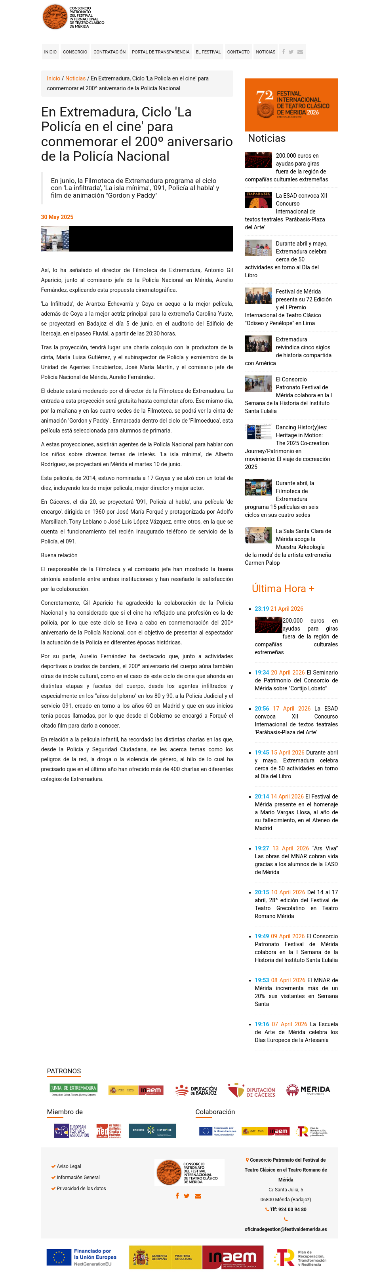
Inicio (50, 52)
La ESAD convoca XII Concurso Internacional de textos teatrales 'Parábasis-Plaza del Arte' (286, 211)
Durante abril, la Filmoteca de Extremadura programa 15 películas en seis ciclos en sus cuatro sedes (282, 499)
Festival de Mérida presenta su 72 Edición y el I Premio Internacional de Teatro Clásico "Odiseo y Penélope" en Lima (288, 307)
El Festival (208, 52)
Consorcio (75, 52)
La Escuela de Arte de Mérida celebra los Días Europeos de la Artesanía (296, 1032)
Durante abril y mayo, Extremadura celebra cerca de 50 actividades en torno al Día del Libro (286, 259)
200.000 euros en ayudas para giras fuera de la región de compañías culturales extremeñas (296, 636)
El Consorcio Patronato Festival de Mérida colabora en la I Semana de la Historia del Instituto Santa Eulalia (288, 395)
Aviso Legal (69, 1166)
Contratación (109, 52)
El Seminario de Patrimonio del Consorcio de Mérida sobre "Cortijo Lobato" (296, 680)
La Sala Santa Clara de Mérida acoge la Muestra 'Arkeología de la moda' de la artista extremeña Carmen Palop (288, 547)
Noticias (265, 52)
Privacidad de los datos (81, 1188)
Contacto (238, 52)
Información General (78, 1177)
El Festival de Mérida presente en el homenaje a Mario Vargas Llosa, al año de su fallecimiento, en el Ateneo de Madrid (296, 812)
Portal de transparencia (160, 52)
